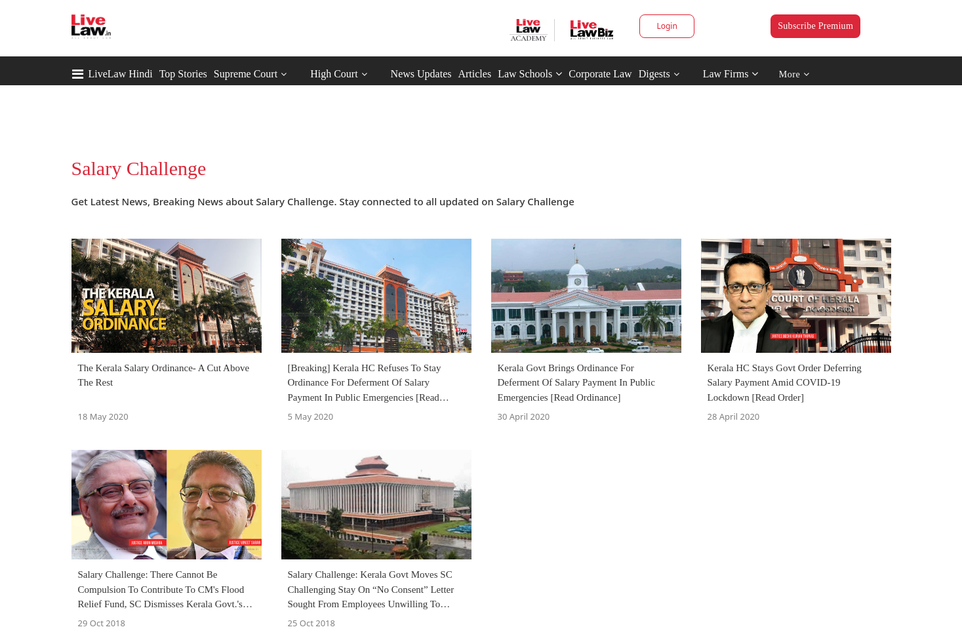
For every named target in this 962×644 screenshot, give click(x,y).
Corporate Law (600, 73)
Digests (654, 73)
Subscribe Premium (815, 26)
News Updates (421, 73)
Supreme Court (245, 73)
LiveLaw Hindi (121, 73)
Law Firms (731, 73)
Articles (474, 73)
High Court (333, 73)
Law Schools (530, 73)
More (794, 74)
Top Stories (183, 73)
